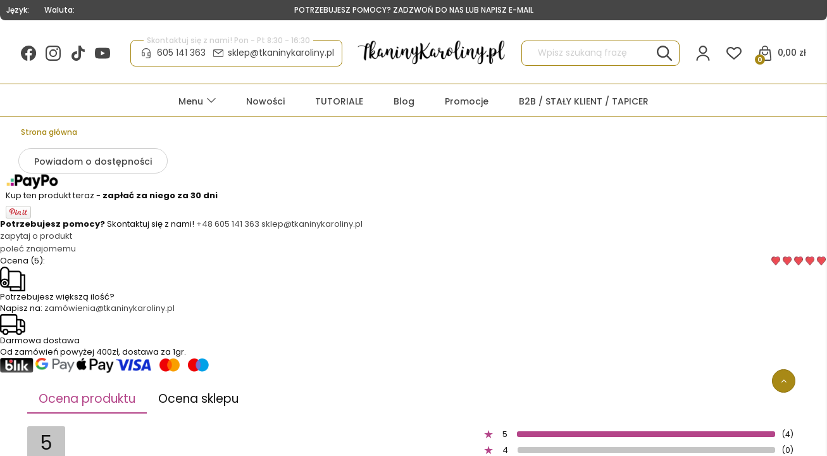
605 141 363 (181, 52)
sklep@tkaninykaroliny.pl (281, 52)
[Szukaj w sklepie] (589, 53)
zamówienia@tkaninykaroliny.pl (109, 308)
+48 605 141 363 (227, 224)
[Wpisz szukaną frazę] (664, 53)
